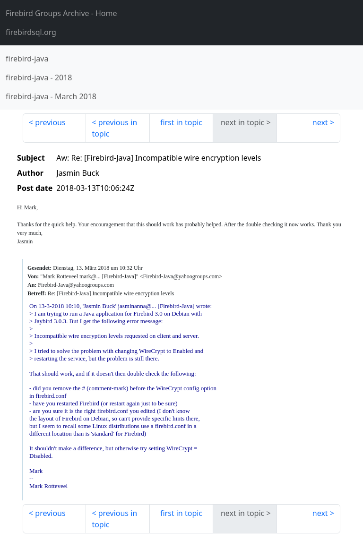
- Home (61, 13)
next (320, 122)
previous (50, 122)
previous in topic (114, 128)
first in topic (181, 122)
